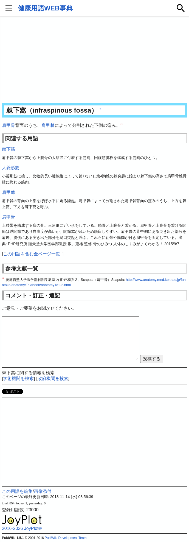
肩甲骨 (8, 125)
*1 (121, 124)
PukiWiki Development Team (66, 538)
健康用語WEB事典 (45, 8)
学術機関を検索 (18, 378)
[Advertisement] (94, 60)
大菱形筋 (10, 167)
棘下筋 (8, 149)
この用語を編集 (17, 491)
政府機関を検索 (53, 378)
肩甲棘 (48, 125)
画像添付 (42, 491)
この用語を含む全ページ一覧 (31, 254)
